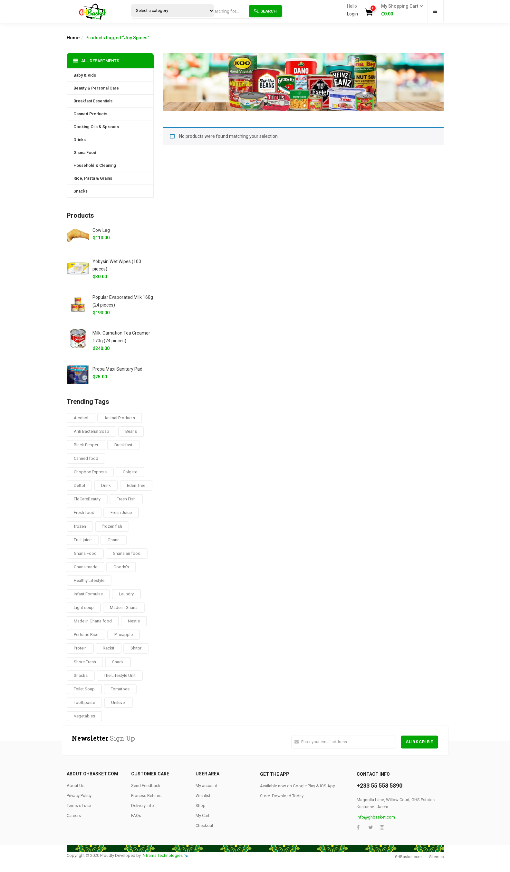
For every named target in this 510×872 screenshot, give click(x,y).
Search (265, 11)
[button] (400, 10)
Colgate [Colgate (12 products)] (130, 471)
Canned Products (90, 113)
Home (73, 37)
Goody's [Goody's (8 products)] (121, 566)
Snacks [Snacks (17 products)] (81, 675)
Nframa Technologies (163, 855)
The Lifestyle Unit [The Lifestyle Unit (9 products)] (120, 675)
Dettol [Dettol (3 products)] (79, 485)
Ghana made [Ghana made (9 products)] (85, 566)
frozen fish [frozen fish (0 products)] (112, 526)
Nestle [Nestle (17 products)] (134, 621)
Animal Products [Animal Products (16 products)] (119, 417)
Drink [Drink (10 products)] (106, 485)
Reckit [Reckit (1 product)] (108, 648)
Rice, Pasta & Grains (92, 178)
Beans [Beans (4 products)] (131, 431)
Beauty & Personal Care (96, 88)
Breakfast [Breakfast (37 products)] (123, 444)
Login (352, 13)
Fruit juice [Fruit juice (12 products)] (82, 539)
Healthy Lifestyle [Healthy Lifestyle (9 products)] (89, 580)
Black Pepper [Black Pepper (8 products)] (86, 444)
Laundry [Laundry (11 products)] (126, 594)
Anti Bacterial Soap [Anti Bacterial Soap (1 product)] (91, 431)
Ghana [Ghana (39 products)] (114, 539)
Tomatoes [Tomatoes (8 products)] (120, 689)
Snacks (80, 191)
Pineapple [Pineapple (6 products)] (123, 634)
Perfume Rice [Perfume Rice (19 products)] (86, 634)
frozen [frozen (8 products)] (80, 526)
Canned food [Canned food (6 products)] (86, 458)
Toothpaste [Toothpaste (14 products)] (84, 702)
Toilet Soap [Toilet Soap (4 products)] (84, 689)
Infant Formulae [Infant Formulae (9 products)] (88, 594)
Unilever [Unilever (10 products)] (118, 702)
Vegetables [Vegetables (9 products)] (84, 716)
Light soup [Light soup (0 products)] (84, 607)
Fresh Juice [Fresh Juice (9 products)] (121, 512)
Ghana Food (84, 152)
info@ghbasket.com (376, 817)
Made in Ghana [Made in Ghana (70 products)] (124, 607)
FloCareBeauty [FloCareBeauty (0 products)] (87, 499)
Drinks (79, 139)
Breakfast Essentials (92, 101)
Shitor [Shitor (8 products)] (135, 648)
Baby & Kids (84, 75)
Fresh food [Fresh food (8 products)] (84, 512)
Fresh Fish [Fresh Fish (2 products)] (126, 499)
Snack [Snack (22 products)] (118, 661)
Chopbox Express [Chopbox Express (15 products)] (90, 471)
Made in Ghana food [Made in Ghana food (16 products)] (93, 621)
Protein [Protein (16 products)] (80, 648)
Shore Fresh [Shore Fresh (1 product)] (85, 661)
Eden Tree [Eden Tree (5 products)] (136, 485)
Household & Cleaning (94, 165)
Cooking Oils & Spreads (96, 126)
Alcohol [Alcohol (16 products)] (81, 417)
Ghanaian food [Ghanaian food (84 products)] (126, 553)
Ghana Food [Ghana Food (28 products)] (85, 553)
